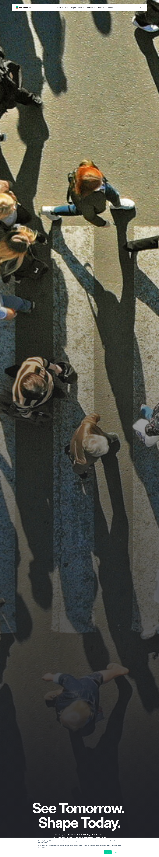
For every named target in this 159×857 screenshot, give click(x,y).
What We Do (62, 8)
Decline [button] (116, 852)
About (101, 8)
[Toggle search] (141, 8)
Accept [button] (108, 852)
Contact (110, 8)
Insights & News (77, 8)
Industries (91, 8)
